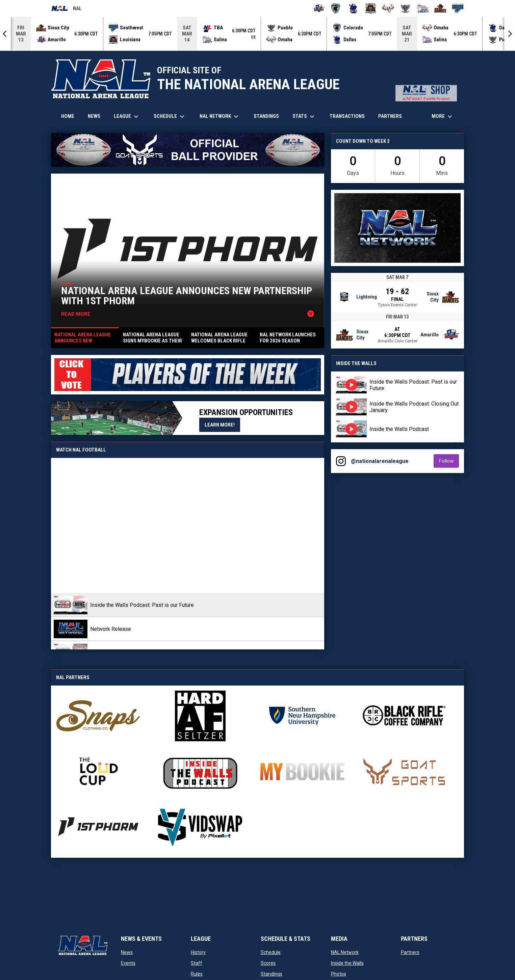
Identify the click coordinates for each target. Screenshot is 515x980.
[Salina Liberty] (423, 8)
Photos (338, 974)
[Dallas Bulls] (353, 8)
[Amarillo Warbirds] (318, 8)
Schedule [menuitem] (170, 116)
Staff (196, 963)
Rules (197, 974)
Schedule (271, 952)
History (198, 952)
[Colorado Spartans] (336, 8)
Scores (268, 963)
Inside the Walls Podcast (399, 429)
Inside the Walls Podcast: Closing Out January (414, 407)
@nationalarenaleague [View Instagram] (380, 461)
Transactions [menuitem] (347, 116)
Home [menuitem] (67, 116)
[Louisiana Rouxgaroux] (370, 8)
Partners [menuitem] (390, 116)
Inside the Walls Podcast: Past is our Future (413, 385)
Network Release (110, 629)
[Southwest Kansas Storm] (458, 8)
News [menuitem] (94, 116)
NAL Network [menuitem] (222, 116)
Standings (271, 974)
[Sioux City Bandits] (440, 8)
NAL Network (345, 952)
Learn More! (222, 424)
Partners (410, 952)
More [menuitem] (443, 116)
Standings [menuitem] (266, 116)
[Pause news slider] (310, 313)
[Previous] (5, 34)
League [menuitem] (127, 116)
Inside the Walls (347, 963)
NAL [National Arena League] (66, 9)
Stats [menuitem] (304, 116)
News (127, 952)
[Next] (509, 34)
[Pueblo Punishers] (405, 8)
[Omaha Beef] (388, 8)
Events (128, 963)
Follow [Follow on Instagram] (449, 461)
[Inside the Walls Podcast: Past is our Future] (187, 525)
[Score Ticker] (257, 34)
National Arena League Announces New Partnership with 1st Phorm (186, 296)
